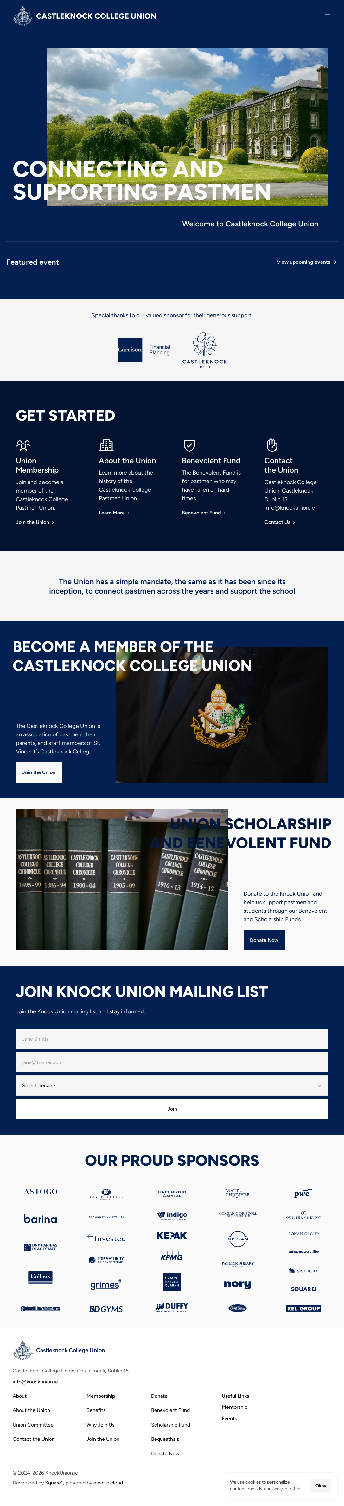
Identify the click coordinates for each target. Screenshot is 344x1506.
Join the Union (102, 1439)
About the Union (31, 1410)
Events (229, 1418)
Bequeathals (165, 1439)
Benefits (95, 1410)
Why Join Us (100, 1425)
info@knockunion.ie (289, 507)
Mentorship (234, 1407)
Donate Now (165, 1454)
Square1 (54, 1483)
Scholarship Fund (170, 1425)
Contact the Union (34, 1439)
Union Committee (33, 1425)
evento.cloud (108, 1483)
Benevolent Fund (170, 1410)
